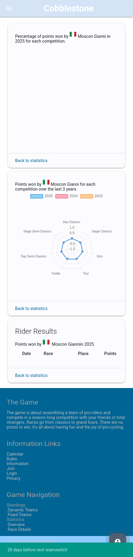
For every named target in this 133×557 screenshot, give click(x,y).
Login (12, 473)
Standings (16, 505)
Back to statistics (31, 160)
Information (18, 463)
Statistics (15, 519)
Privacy (13, 478)
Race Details (19, 529)
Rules (12, 458)
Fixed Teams (19, 514)
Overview (16, 524)
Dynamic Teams (22, 509)
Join (11, 468)
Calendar (15, 454)
